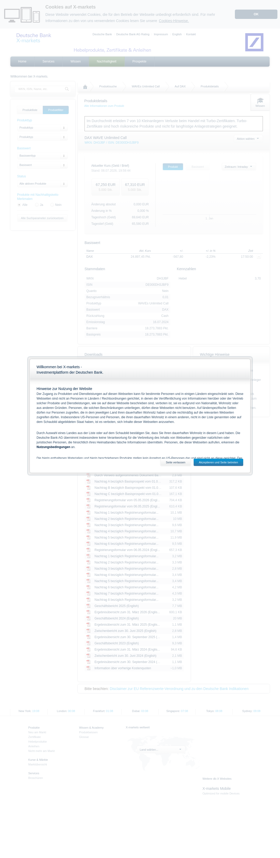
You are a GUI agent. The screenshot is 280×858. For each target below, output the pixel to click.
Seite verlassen (175, 462)
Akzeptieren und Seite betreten (218, 462)
